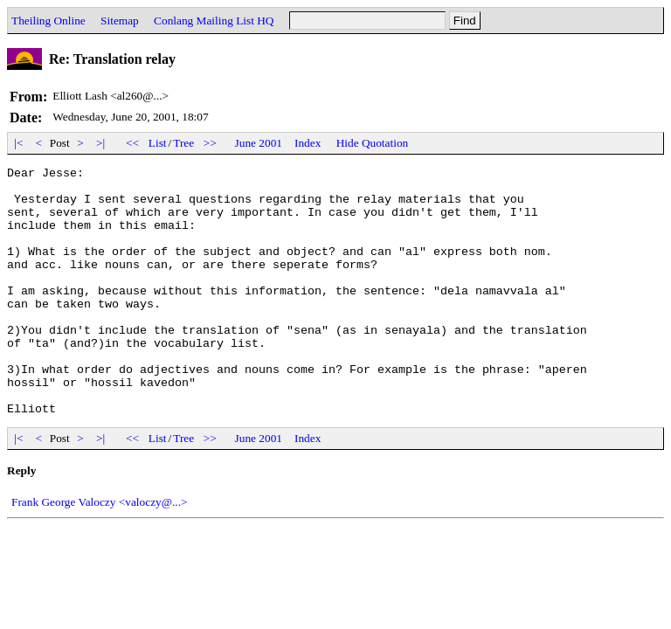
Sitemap (119, 20)
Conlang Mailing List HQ (213, 20)
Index (307, 142)
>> (210, 142)
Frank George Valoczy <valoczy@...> (99, 551)
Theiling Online (48, 20)
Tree (183, 142)
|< (18, 142)
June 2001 (258, 142)
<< (132, 142)
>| (100, 142)
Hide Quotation (372, 142)
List (158, 142)
